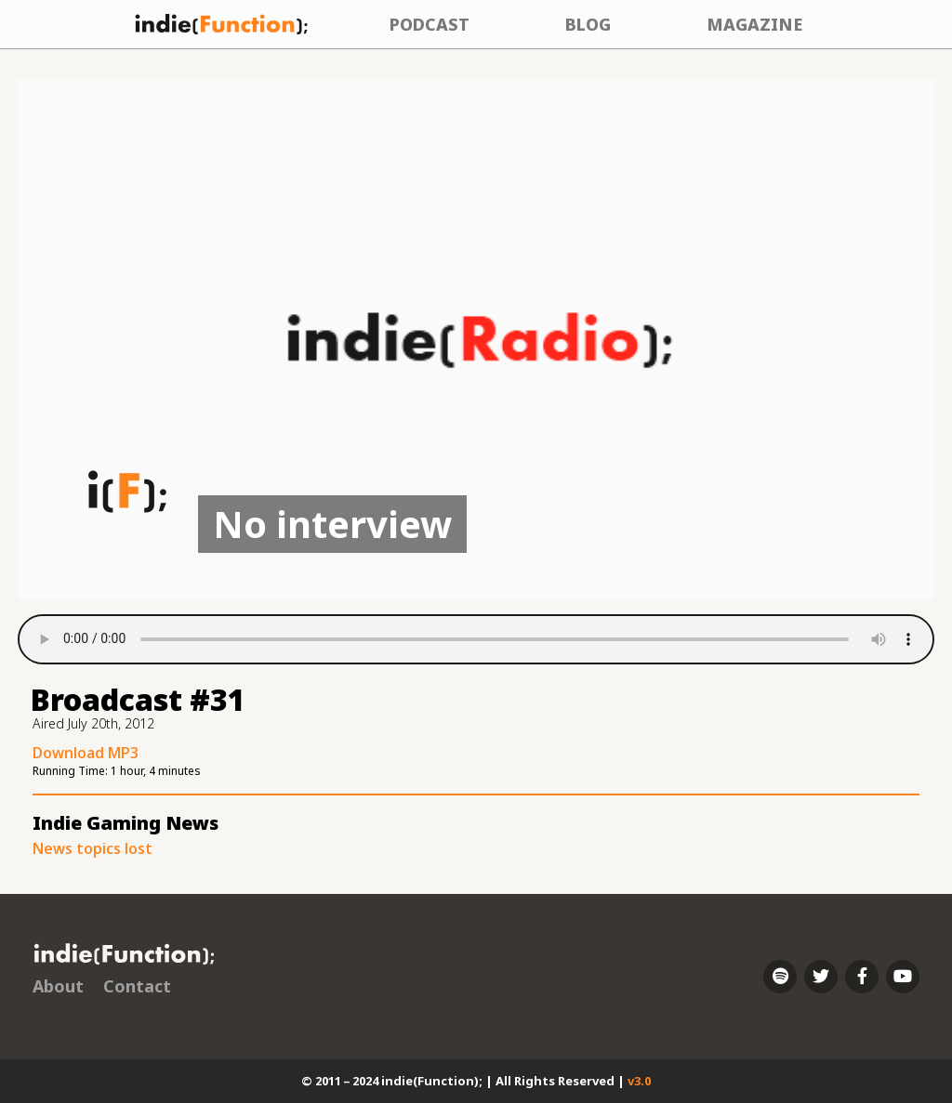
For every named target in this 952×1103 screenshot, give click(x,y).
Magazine (754, 24)
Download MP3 (86, 752)
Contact (137, 986)
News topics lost (92, 848)
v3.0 (639, 1080)
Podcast (429, 24)
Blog (588, 24)
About (58, 986)
